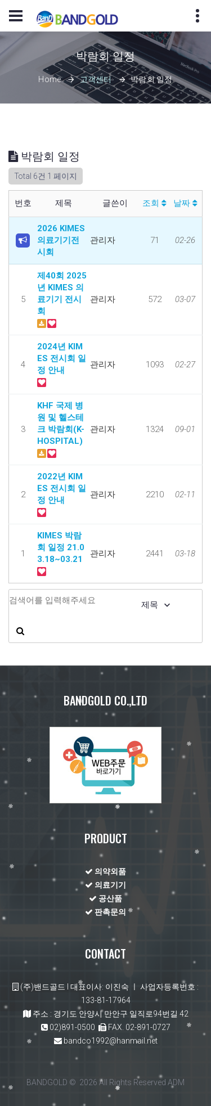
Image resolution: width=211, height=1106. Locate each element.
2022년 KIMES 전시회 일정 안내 (61, 488)
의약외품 (105, 871)
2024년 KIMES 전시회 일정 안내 (61, 358)
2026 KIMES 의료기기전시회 (61, 240)
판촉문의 (105, 911)
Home (49, 79)
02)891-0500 (72, 1027)
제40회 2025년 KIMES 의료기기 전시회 (62, 293)
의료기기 (105, 884)
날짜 (185, 203)
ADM (176, 1082)
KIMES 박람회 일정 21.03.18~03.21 (60, 547)
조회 (154, 203)
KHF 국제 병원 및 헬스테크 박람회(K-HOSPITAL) (60, 423)
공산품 (105, 898)
